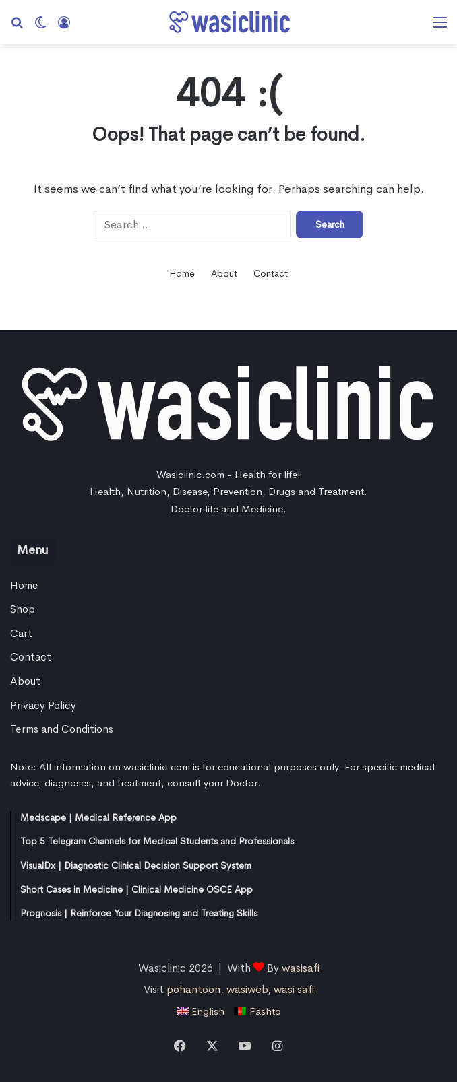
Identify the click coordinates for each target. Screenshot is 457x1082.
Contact (270, 273)
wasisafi (300, 968)
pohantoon (193, 989)
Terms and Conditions (61, 729)
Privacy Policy (43, 705)
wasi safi (294, 989)
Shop (22, 609)
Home (182, 273)
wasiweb (247, 989)
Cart (21, 633)
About (224, 273)
